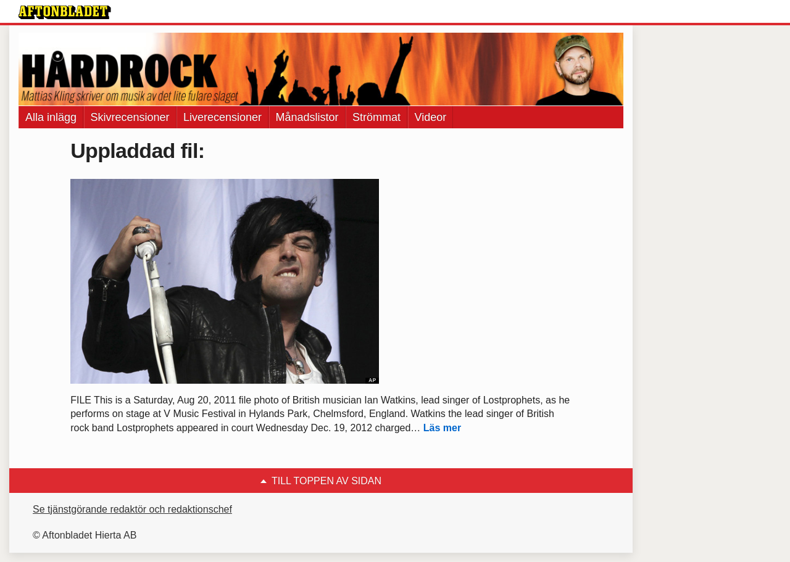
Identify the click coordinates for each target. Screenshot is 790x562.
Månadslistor (307, 117)
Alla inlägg (51, 117)
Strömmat (376, 117)
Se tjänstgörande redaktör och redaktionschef (132, 509)
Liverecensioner (222, 117)
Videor (431, 117)
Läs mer (442, 428)
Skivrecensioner (130, 117)
